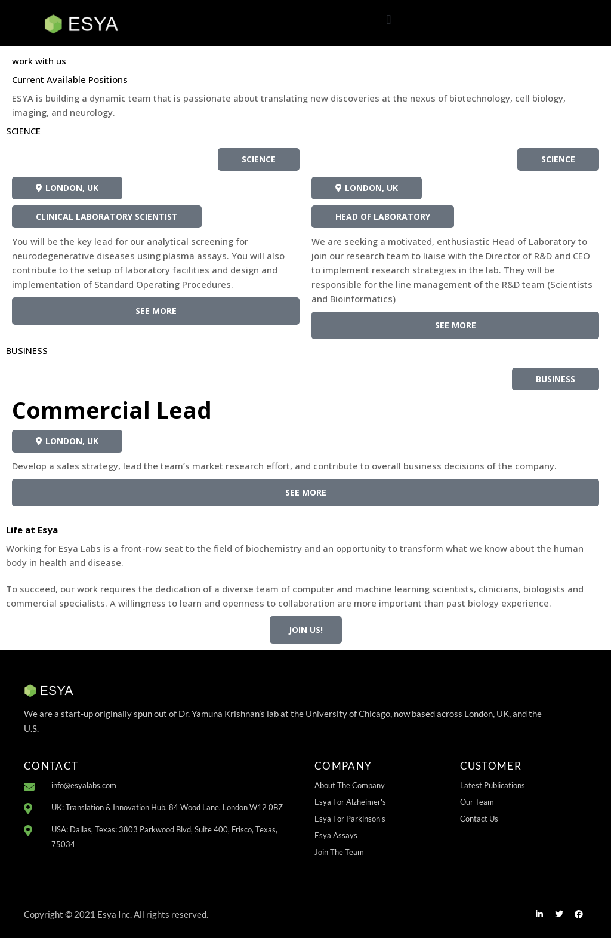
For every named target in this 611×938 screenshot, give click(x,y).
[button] (388, 20)
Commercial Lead (112, 409)
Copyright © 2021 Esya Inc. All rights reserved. (116, 914)
